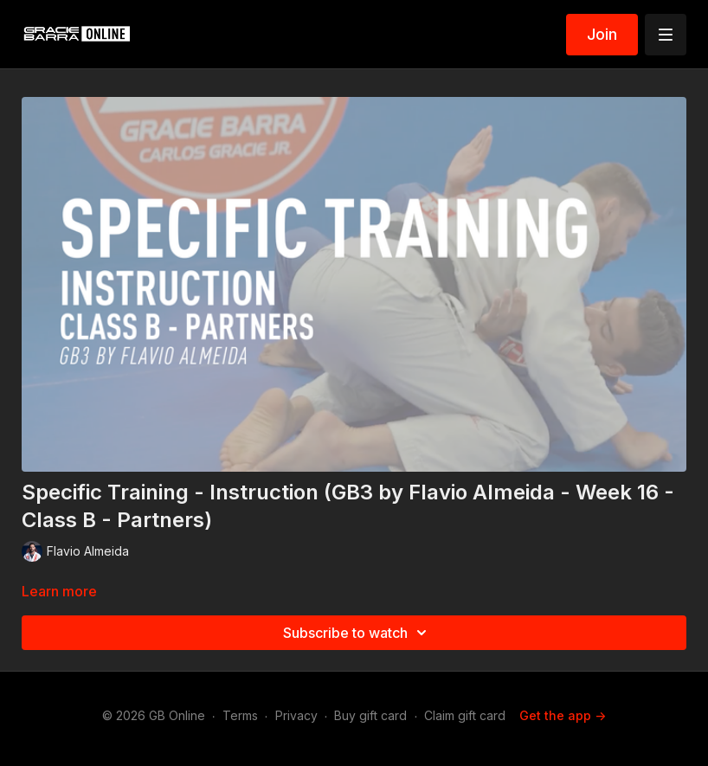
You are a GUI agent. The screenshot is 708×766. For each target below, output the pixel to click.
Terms (240, 715)
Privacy (296, 715)
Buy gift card (370, 715)
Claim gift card (464, 715)
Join (602, 34)
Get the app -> (562, 715)
